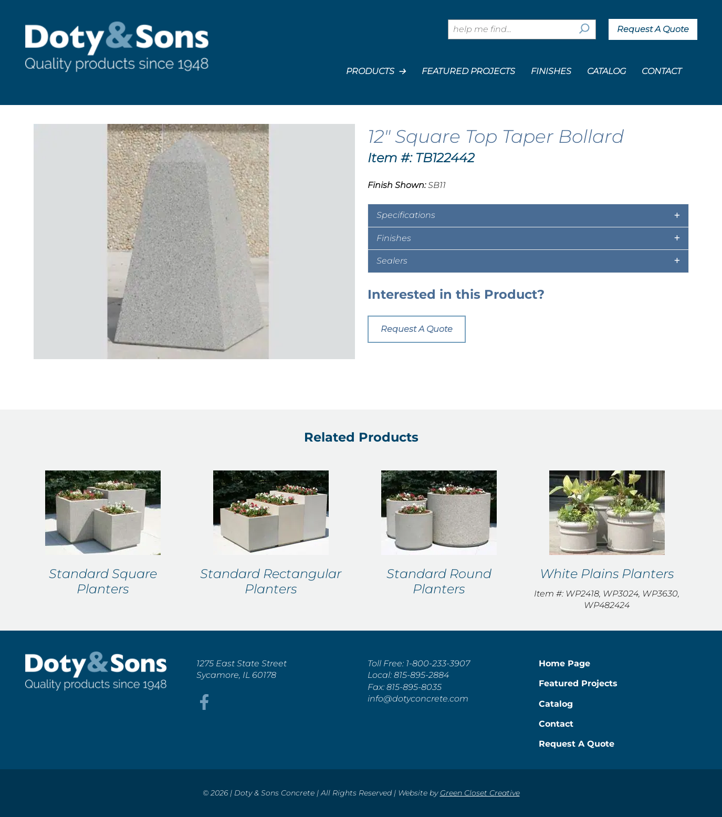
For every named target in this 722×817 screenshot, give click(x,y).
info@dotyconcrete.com (418, 699)
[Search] (584, 29)
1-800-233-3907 (438, 663)
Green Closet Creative (480, 793)
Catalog (606, 71)
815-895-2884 (421, 675)
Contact (662, 71)
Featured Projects (468, 71)
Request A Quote (653, 29)
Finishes (551, 71)
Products (376, 71)
